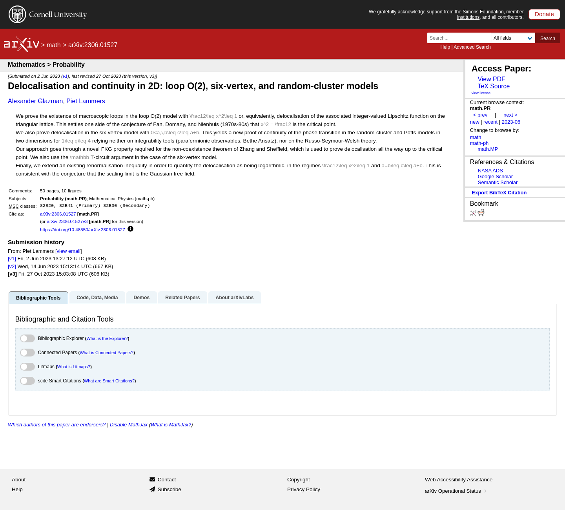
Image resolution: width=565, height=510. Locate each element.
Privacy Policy (303, 489)
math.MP (488, 149)
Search (547, 38)
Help (445, 47)
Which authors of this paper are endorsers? (57, 425)
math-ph (479, 143)
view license (481, 93)
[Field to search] (513, 38)
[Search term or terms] (461, 38)
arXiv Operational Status (456, 491)
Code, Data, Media (97, 297)
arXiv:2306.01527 (58, 213)
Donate (544, 14)
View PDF (491, 79)
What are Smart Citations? (109, 380)
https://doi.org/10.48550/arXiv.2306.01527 (82, 229)
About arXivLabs (234, 297)
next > (510, 115)
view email (68, 251)
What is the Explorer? (107, 338)
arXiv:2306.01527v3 (67, 221)
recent (490, 122)
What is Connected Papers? (106, 352)
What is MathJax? (171, 425)
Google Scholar (495, 176)
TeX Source (494, 86)
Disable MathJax (129, 425)
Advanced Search (472, 47)
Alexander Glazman (35, 101)
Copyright (298, 480)
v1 (65, 76)
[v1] (12, 258)
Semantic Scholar (498, 182)
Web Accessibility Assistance (458, 480)
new (474, 122)
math (54, 45)
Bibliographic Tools (38, 298)
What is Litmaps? (73, 366)
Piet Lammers (85, 101)
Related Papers (182, 297)
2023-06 (511, 122)
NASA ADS (490, 171)
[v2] (12, 266)
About (19, 480)
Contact (167, 480)
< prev (480, 115)
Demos (141, 297)
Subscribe (169, 489)
